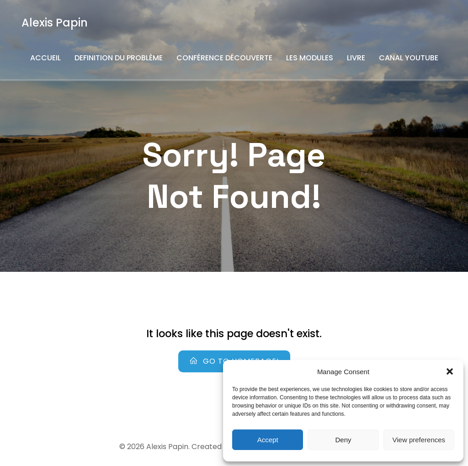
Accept (267, 440)
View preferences (419, 440)
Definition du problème (118, 58)
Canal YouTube (408, 58)
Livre (356, 58)
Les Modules (309, 58)
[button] (449, 371)
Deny (343, 440)
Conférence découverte (224, 58)
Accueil (45, 58)
